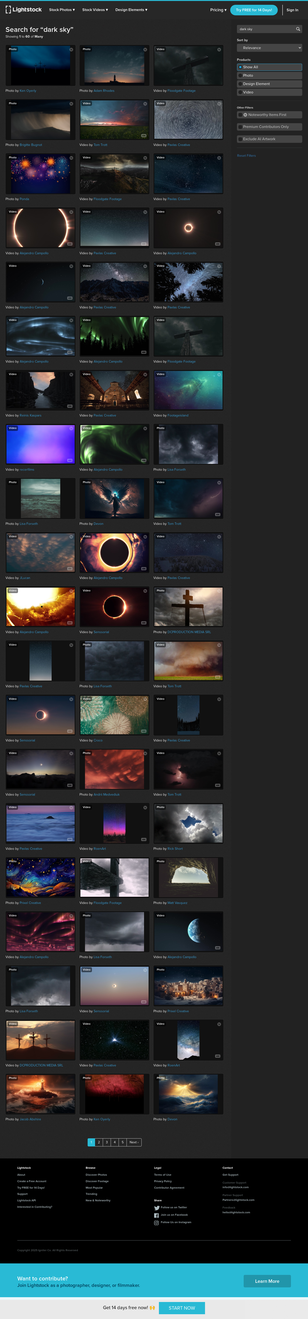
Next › (134, 1142)
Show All (250, 67)
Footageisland (178, 415)
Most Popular (94, 1188)
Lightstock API (26, 1200)
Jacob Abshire (30, 1119)
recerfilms (27, 469)
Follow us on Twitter (174, 1207)
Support (22, 1194)
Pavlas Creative (179, 144)
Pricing (218, 10)
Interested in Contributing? (34, 1207)
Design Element (256, 84)
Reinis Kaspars (31, 415)
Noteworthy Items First (264, 114)
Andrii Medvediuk (107, 794)
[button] (62, 10)
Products (244, 60)
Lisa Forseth (177, 469)
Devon (98, 523)
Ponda (24, 199)
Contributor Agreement (169, 1188)
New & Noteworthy (98, 1200)
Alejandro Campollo (34, 253)
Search (298, 29)
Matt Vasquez (177, 902)
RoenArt (100, 848)
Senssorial (101, 632)
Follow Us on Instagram (176, 1222)
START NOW (182, 1308)
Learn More (267, 1281)
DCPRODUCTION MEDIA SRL (189, 632)
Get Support (230, 1175)
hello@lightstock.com (236, 1212)
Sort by (242, 40)
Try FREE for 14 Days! (254, 10)
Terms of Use (162, 1175)
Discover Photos (96, 1175)
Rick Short (175, 848)
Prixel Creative (30, 902)
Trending (91, 1194)
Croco (98, 740)
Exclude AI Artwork (259, 139)
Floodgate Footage (182, 90)
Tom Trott (100, 144)
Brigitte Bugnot (31, 144)
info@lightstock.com (236, 1187)
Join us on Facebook (174, 1215)
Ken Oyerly (28, 90)
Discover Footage (97, 1181)
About (21, 1175)
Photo (248, 75)
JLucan (25, 577)
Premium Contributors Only (266, 126)
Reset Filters (246, 155)
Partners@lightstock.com (238, 1200)
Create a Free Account (31, 1181)
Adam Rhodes (104, 90)
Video (248, 92)
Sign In (292, 10)
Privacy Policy (163, 1181)
